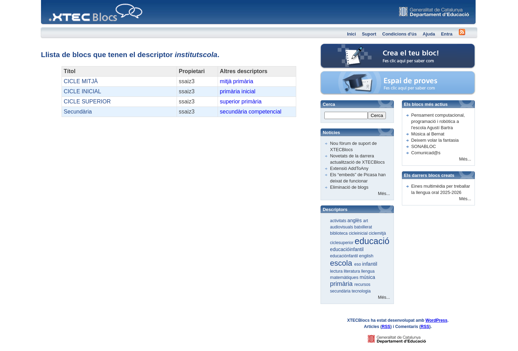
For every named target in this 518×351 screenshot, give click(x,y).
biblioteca (339, 233)
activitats (338, 220)
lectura (336, 271)
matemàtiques (344, 277)
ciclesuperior (342, 242)
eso (358, 264)
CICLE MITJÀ (81, 81)
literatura (352, 271)
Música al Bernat (427, 133)
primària (243, 81)
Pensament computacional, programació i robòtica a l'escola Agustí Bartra (438, 121)
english (366, 255)
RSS (386, 326)
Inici (351, 34)
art (365, 220)
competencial (265, 112)
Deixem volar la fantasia (435, 140)
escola (342, 263)
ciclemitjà (377, 233)
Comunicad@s (425, 152)
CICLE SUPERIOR (87, 101)
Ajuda (429, 34)
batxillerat (363, 227)
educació (372, 241)
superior (230, 101)
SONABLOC (423, 146)
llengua (368, 271)
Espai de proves (350, 75)
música (367, 277)
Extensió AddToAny (349, 168)
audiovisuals (342, 227)
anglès (355, 220)
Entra (447, 34)
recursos (362, 284)
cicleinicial (359, 233)
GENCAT (403, 337)
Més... (384, 193)
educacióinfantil (347, 249)
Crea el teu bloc (350, 47)
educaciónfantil (344, 256)
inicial (249, 91)
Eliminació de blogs (349, 187)
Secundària (78, 112)
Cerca (377, 115)
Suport (369, 34)
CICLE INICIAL (82, 91)
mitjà (226, 81)
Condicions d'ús (399, 34)
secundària (233, 112)
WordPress (436, 320)
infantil (369, 264)
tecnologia (361, 291)
